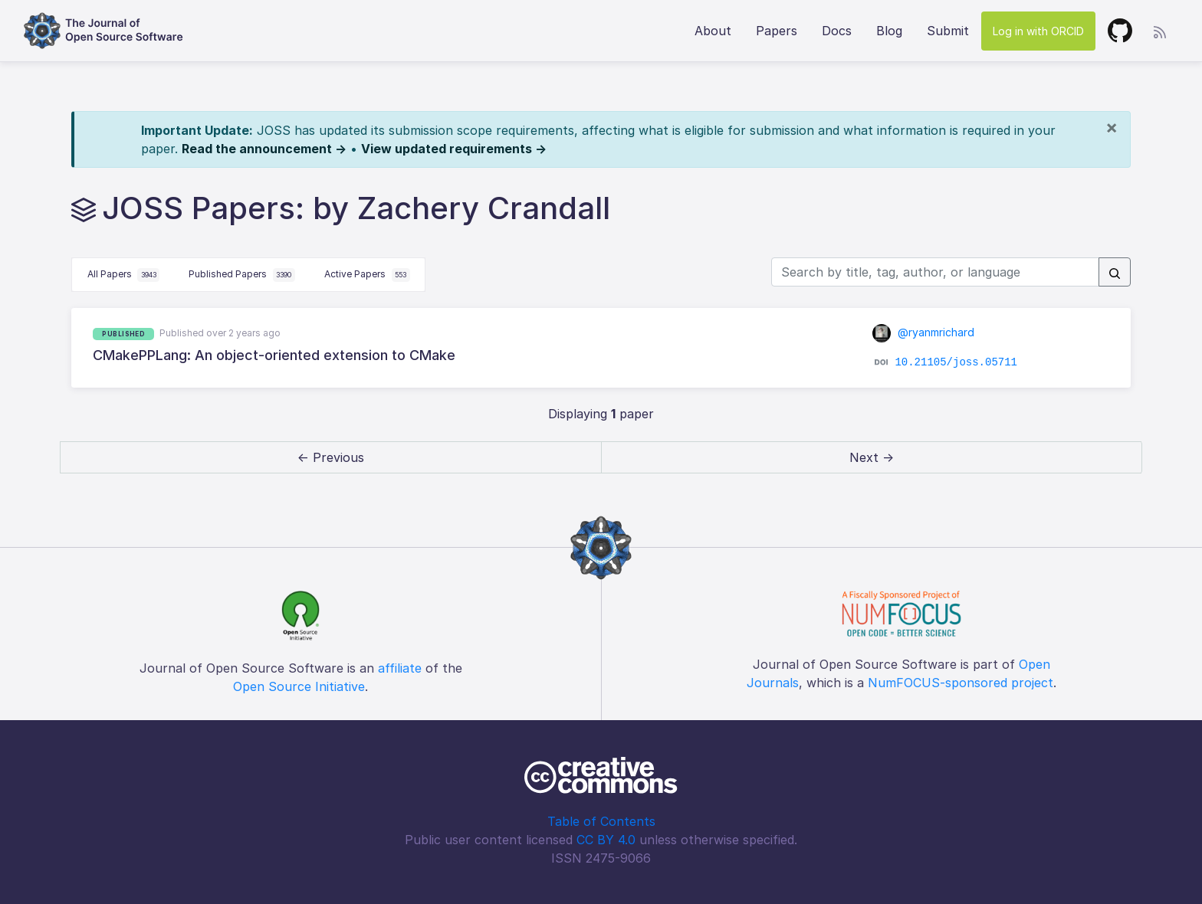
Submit (948, 30)
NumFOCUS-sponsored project (960, 682)
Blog (889, 30)
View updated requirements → (454, 148)
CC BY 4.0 (605, 839)
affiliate (400, 668)
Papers (776, 30)
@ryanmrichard (923, 332)
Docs (837, 30)
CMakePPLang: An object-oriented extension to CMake (274, 355)
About (713, 30)
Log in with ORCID (1038, 31)
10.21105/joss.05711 (956, 362)
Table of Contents (601, 821)
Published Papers (242, 275)
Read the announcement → (264, 148)
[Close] (1111, 127)
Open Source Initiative (299, 686)
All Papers (123, 275)
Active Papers (367, 275)
